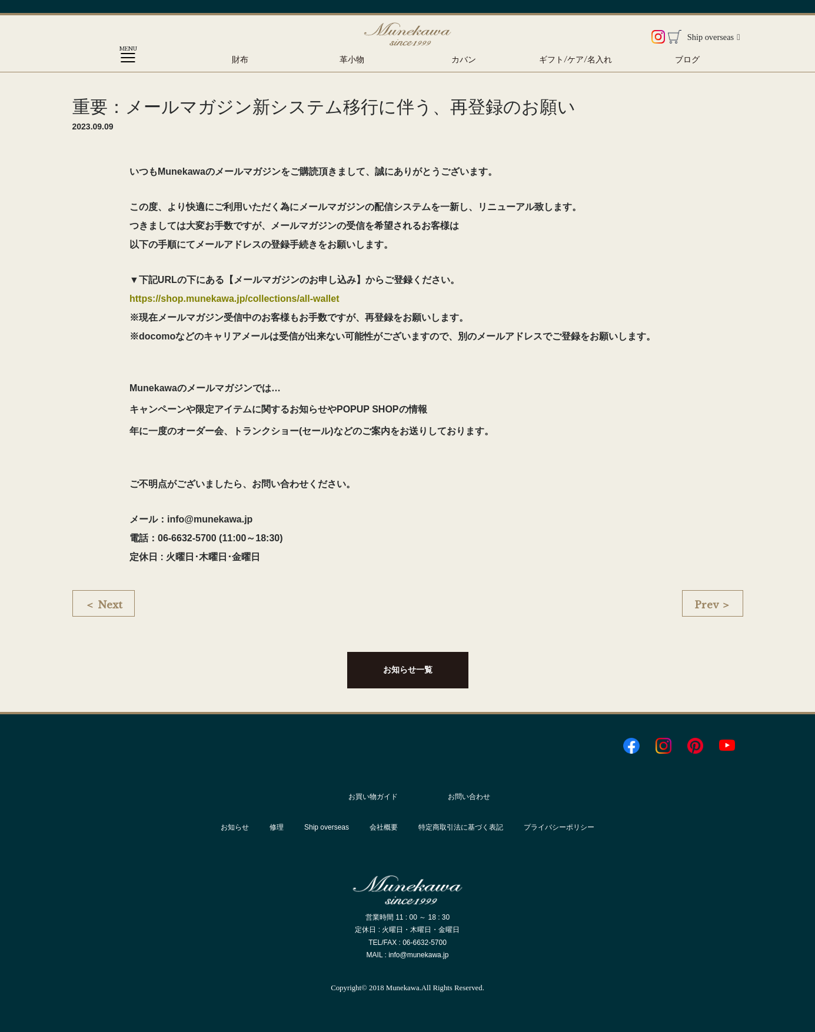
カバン (463, 59)
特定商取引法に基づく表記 (460, 827)
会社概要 (384, 827)
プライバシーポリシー (559, 827)
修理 (277, 827)
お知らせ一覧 (408, 669)
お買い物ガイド (373, 797)
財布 (240, 59)
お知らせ (235, 827)
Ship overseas (713, 37)
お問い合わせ (469, 797)
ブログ (687, 59)
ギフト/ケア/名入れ (575, 59)
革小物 (352, 59)
